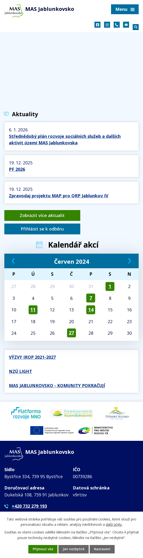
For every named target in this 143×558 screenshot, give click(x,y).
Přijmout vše (42, 549)
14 (90, 296)
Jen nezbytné (73, 549)
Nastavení (102, 549)
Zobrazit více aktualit (37, 215)
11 (33, 296)
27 (71, 319)
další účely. (114, 524)
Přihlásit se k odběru (105, 215)
